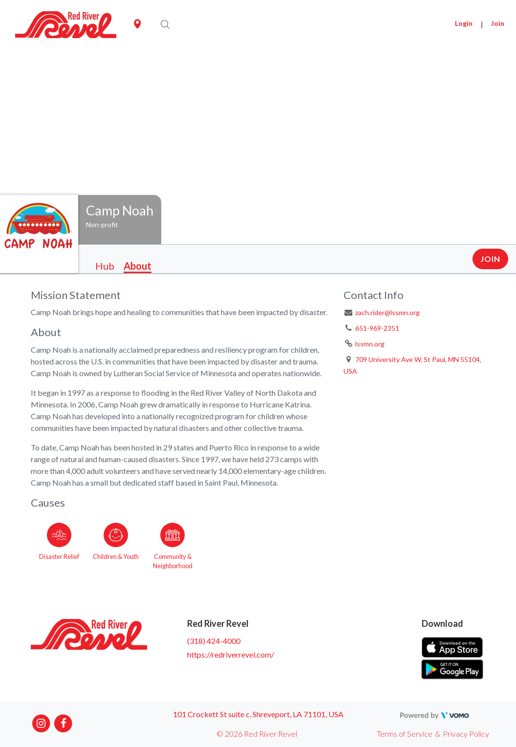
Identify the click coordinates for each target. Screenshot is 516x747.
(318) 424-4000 (213, 640)
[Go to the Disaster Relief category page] (59, 544)
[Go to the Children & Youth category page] (115, 544)
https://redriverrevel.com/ (230, 654)
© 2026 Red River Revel (256, 733)
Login (464, 23)
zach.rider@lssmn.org (387, 312)
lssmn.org (370, 344)
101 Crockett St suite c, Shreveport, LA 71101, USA (258, 714)
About (137, 266)
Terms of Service (404, 733)
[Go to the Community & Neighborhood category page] (172, 544)
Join (497, 23)
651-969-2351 (377, 328)
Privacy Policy (466, 733)
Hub (104, 266)
